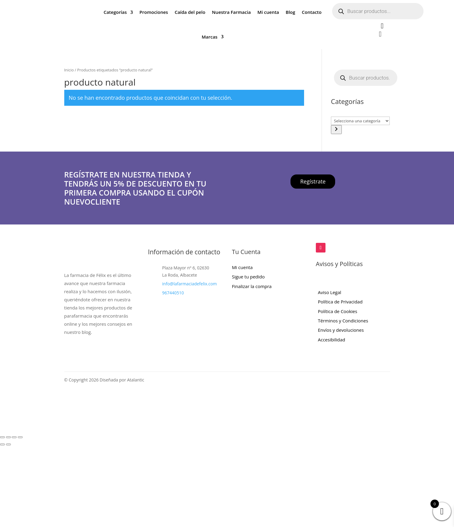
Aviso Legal (329, 292)
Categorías (115, 12)
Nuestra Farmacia (231, 12)
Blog (290, 12)
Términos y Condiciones (343, 321)
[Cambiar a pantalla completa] (8, 437)
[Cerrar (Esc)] (20, 437)
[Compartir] (14, 437)
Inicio (69, 70)
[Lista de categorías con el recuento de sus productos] (360, 121)
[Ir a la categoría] (336, 129)
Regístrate (312, 181)
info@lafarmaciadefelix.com (189, 284)
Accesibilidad (331, 340)
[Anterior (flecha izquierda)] (2, 444)
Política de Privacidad (340, 302)
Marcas (209, 37)
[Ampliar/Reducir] (2, 437)
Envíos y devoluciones (341, 330)
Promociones (153, 12)
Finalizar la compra (252, 286)
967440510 (173, 293)
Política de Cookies (337, 311)
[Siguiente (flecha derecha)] (8, 444)
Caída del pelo (190, 12)
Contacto (312, 12)
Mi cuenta (268, 12)
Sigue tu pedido (248, 277)
